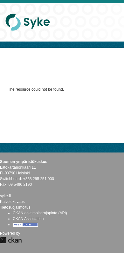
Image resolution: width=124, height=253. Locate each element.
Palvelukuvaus (12, 201)
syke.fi (5, 196)
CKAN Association (28, 219)
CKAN (11, 240)
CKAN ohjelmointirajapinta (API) (40, 213)
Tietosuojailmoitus (15, 207)
